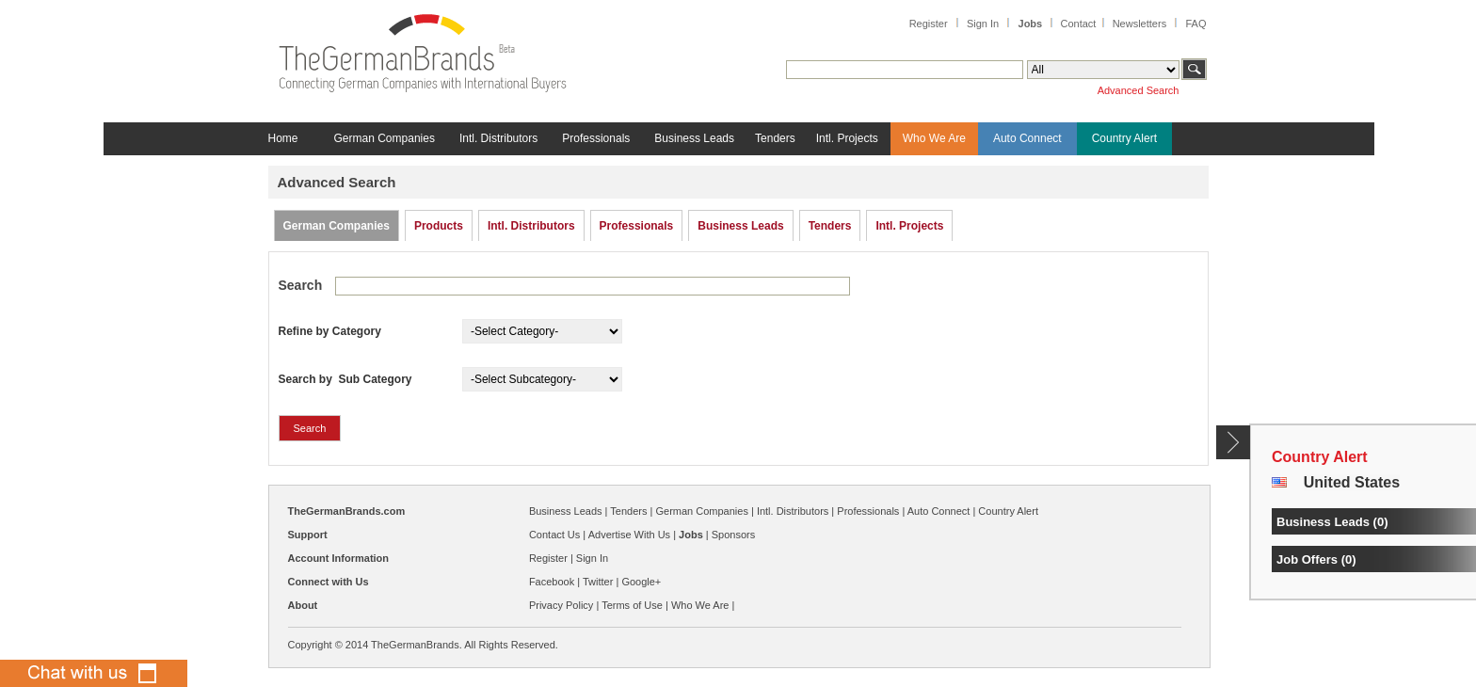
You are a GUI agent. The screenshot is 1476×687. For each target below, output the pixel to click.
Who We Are (934, 138)
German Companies (384, 138)
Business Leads (694, 138)
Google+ (641, 581)
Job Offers (1307, 559)
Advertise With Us (629, 534)
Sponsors (733, 534)
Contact (1078, 23)
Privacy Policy (561, 605)
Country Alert (1124, 138)
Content (1233, 442)
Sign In (983, 23)
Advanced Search (1138, 90)
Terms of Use (632, 605)
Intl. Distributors (498, 138)
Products (438, 225)
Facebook (551, 581)
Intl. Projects (847, 138)
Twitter (598, 581)
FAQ (1195, 23)
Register (928, 23)
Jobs (1031, 23)
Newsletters (1139, 23)
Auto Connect (1027, 138)
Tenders (775, 138)
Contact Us (554, 534)
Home (283, 138)
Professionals (596, 138)
